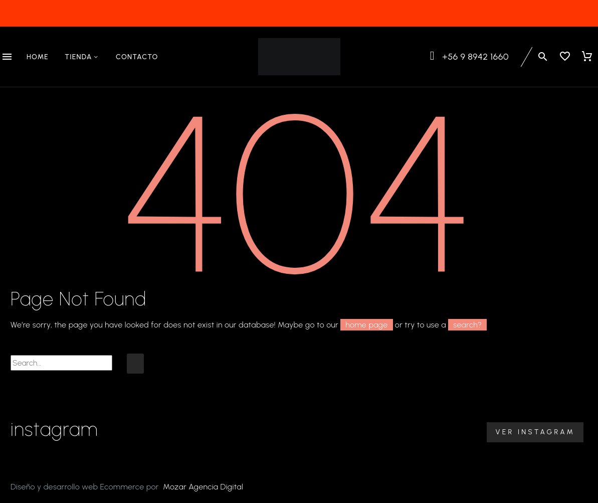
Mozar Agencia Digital (203, 486)
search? (467, 324)
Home (38, 57)
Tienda (82, 57)
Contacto (137, 57)
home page (366, 324)
